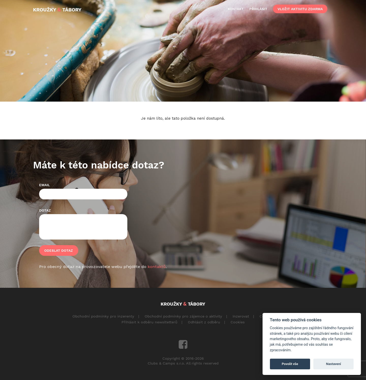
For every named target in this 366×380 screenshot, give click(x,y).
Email (44, 185)
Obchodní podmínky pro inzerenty (103, 316)
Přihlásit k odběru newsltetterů (149, 322)
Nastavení (333, 364)
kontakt (236, 9)
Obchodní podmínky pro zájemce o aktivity (183, 316)
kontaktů (157, 266)
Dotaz (45, 210)
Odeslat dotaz (58, 250)
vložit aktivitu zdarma (300, 9)
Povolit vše (290, 364)
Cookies (238, 322)
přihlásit (258, 9)
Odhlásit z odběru (204, 322)
